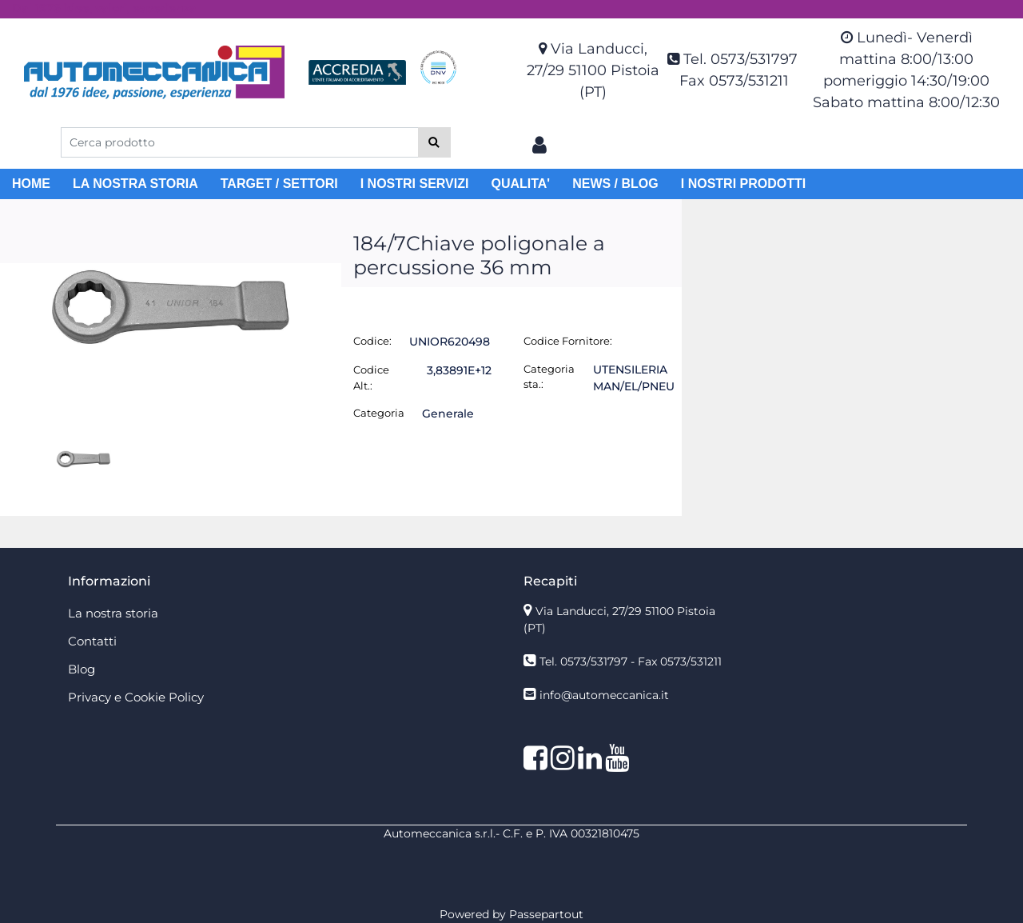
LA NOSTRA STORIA (135, 183)
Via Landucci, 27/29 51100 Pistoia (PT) (593, 70)
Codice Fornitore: (567, 340)
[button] (434, 142)
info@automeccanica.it (604, 695)
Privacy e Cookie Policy (136, 697)
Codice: (372, 340)
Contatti (92, 641)
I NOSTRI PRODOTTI (743, 183)
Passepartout (546, 914)
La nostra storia (113, 613)
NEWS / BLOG (615, 183)
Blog (81, 669)
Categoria (378, 412)
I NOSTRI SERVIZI (414, 183)
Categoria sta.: (549, 376)
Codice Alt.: (371, 377)
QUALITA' (520, 183)
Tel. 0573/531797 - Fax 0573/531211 (630, 661)
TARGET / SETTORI (279, 183)
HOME (31, 183)
